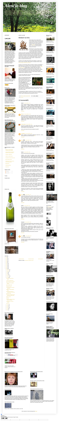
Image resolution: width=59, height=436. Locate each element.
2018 (6, 257)
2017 (6, 258)
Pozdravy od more (8, 286)
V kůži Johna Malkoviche (9, 280)
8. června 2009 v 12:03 (28, 133)
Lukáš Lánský (23, 124)
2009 (6, 268)
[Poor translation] (6, 418)
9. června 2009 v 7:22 (28, 194)
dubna (7, 306)
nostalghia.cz (23, 133)
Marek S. (22, 114)
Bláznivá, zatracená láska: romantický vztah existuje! (9, 150)
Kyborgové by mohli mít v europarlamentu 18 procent (10, 292)
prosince (7, 269)
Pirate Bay (22, 67)
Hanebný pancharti (8, 165)
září (7, 273)
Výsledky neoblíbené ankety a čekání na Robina (10, 299)
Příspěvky (7, 171)
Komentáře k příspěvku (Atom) (29, 260)
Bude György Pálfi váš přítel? (10, 281)
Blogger (36, 411)
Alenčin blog (16, 5)
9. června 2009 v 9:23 (27, 205)
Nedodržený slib (8, 293)
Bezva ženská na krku (8, 159)
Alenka (22, 140)
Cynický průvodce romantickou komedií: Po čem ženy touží (9, 152)
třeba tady (33, 44)
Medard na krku (8, 296)
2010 (6, 267)
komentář (22, 97)
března (7, 307)
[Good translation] (2, 418)
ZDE (34, 135)
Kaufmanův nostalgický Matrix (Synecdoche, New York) (10, 295)
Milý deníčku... (7, 163)
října (7, 272)
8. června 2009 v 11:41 (29, 124)
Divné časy (7, 303)
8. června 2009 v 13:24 (28, 140)
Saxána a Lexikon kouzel (9, 156)
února (7, 308)
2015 (6, 261)
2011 (6, 266)
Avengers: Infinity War (8, 154)
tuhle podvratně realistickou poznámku (25, 62)
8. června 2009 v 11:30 (27, 114)
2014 (6, 262)
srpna (7, 274)
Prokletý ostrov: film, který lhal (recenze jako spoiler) (9, 161)
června (7, 277)
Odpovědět (22, 111)
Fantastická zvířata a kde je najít (10, 157)
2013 (6, 263)
